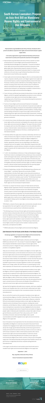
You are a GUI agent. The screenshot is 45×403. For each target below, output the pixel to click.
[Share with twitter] (21, 363)
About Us (15, 2)
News (28, 2)
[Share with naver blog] (23, 363)
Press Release (22, 10)
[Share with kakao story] (26, 363)
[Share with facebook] (19, 363)
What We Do (20, 2)
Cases (25, 2)
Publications (33, 2)
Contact (19, 393)
